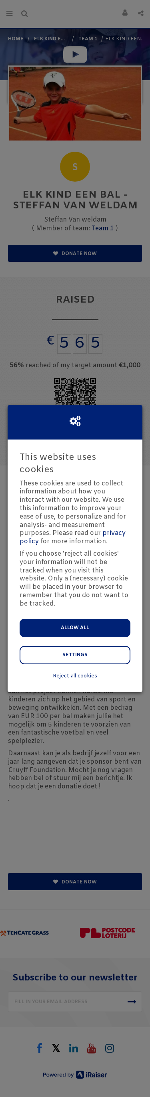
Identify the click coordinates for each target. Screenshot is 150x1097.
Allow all (75, 628)
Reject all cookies (75, 676)
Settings (75, 655)
